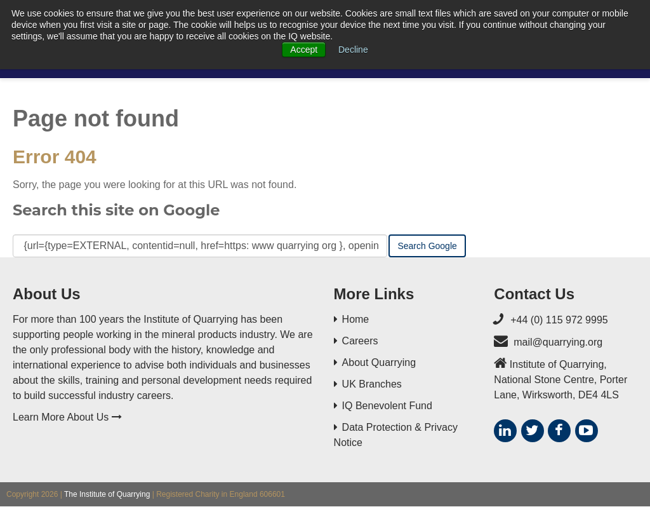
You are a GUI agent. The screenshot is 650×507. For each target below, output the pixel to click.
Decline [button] (353, 49)
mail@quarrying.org (558, 342)
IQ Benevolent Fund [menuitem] (387, 405)
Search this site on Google (116, 210)
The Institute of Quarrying (107, 494)
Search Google (426, 246)
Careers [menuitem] (360, 340)
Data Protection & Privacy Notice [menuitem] (396, 435)
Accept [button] (303, 49)
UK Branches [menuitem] (372, 384)
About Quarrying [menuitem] (379, 362)
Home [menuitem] (355, 319)
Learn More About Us (67, 417)
